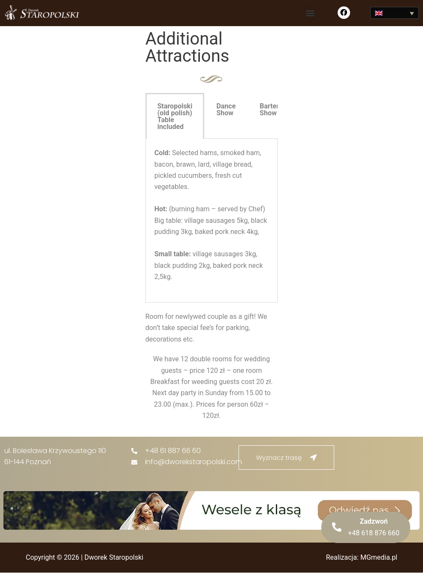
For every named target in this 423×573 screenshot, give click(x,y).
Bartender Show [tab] (275, 109)
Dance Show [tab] (226, 109)
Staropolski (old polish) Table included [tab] (175, 116)
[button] (310, 13)
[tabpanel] (211, 221)
